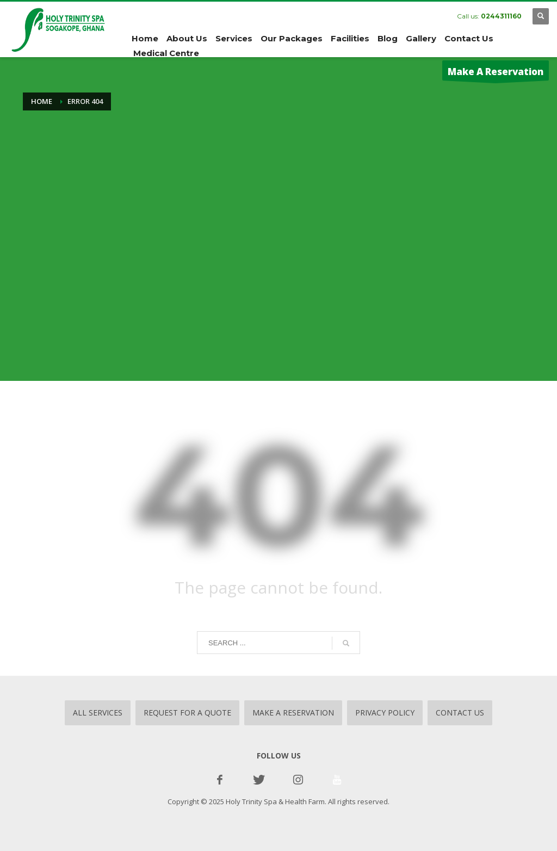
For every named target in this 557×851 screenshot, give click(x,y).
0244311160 (501, 16)
